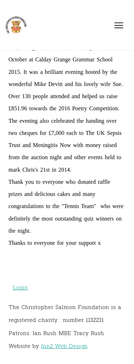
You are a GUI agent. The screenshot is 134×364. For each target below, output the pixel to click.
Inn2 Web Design (64, 345)
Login (20, 287)
